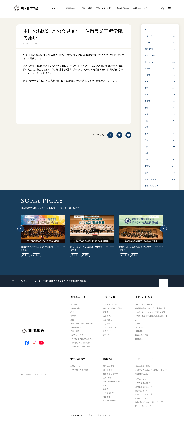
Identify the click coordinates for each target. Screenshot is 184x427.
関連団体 (106, 397)
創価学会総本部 (141, 383)
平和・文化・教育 (103, 10)
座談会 (105, 312)
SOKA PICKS (55, 10)
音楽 (37, 255)
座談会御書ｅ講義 (142, 366)
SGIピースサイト (142, 406)
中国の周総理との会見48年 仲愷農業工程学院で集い (65, 281)
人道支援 (139, 324)
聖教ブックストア (142, 395)
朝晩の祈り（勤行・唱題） (112, 308)
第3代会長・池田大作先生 (82, 347)
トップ (11, 281)
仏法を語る (107, 320)
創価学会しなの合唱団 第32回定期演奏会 (86, 248)
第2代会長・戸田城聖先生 (82, 343)
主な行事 (106, 324)
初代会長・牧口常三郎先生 (82, 339)
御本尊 (73, 316)
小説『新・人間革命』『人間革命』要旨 (149, 370)
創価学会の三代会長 (78, 335)
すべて (147, 30)
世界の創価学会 (122, 10)
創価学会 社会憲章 (110, 374)
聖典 (72, 320)
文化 (26, 255)
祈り (72, 312)
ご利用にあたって (103, 415)
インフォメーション (28, 281)
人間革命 (74, 304)
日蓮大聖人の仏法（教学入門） (82, 324)
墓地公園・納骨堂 (142, 387)
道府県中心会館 (109, 401)
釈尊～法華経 (75, 327)
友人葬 (105, 331)
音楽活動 (139, 327)
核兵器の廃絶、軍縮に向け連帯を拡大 (150, 308)
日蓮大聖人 (74, 331)
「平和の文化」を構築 (143, 304)
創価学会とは (72, 10)
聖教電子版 (139, 391)
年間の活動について (111, 327)
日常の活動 (87, 10)
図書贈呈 (139, 339)
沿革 (105, 385)
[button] (20, 228)
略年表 (105, 389)
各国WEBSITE (76, 366)
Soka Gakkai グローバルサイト (147, 402)
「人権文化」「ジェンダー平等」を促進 (150, 312)
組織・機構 (107, 378)
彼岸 (105, 335)
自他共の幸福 (75, 308)
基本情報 (108, 359)
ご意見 (89, 415)
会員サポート (144, 359)
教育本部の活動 (141, 335)
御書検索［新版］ (141, 374)
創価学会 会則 (108, 370)
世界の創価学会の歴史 (79, 370)
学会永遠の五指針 (110, 304)
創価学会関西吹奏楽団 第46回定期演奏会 (135, 248)
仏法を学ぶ (107, 316)
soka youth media (141, 398)
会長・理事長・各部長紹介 (113, 382)
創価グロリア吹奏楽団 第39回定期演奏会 (37, 248)
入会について (108, 393)
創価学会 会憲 (108, 366)
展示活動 (139, 331)
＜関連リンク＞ (141, 379)
